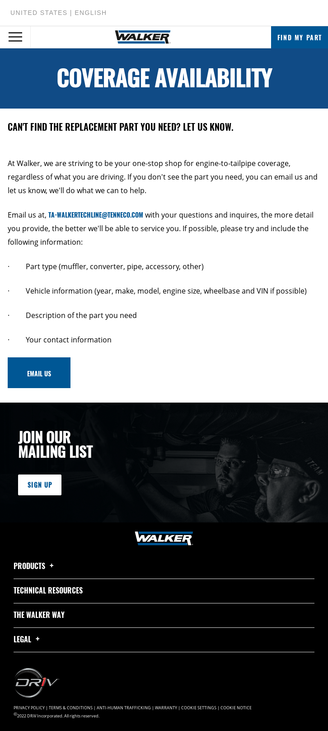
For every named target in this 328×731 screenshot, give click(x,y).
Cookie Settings (198, 708)
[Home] (142, 37)
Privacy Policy (29, 708)
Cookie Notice (236, 708)
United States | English (58, 12)
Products (35, 565)
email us (39, 373)
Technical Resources (48, 590)
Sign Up (40, 484)
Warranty (166, 708)
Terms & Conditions (71, 708)
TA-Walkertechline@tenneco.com (95, 214)
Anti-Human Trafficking (124, 708)
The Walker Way (39, 614)
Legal (28, 639)
